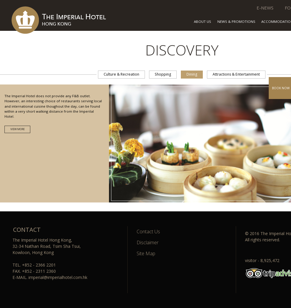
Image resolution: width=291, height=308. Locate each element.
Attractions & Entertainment (236, 74)
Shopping (163, 74)
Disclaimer (148, 242)
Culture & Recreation (121, 74)
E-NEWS (265, 8)
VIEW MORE (17, 129)
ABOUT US (202, 22)
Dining (191, 74)
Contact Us (148, 231)
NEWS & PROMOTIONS (236, 22)
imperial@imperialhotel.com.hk (58, 277)
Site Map (146, 253)
